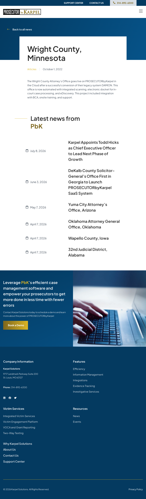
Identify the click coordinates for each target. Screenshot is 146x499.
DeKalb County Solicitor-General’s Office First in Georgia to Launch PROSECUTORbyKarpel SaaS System (91, 182)
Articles (31, 69)
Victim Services (13, 408)
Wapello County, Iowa (88, 238)
